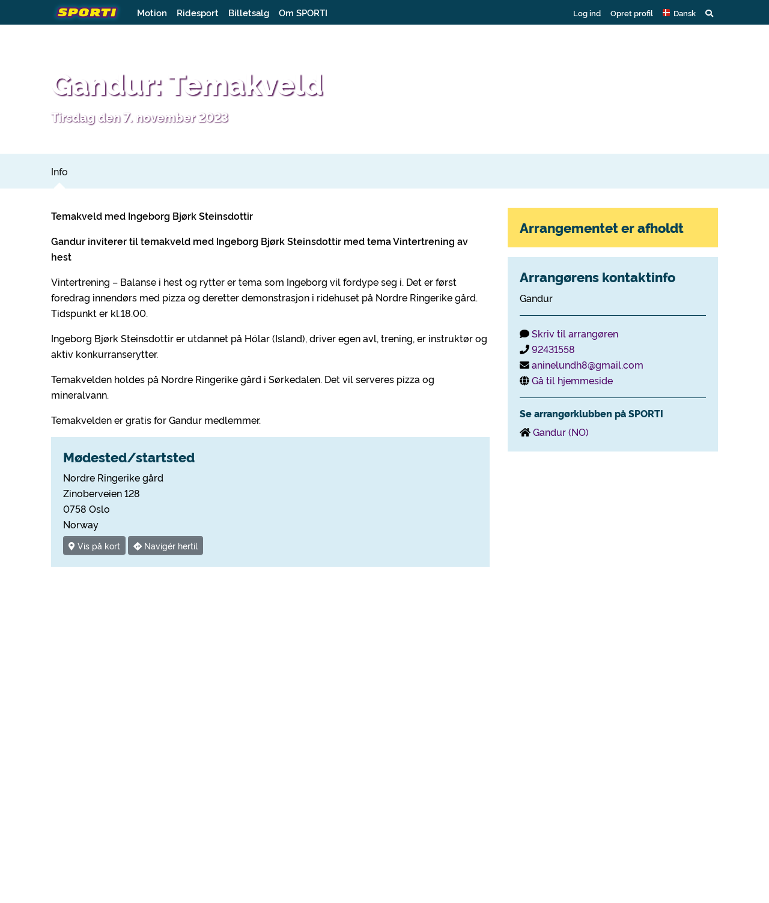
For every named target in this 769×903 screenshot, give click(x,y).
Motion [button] (152, 12)
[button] (679, 12)
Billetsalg (248, 12)
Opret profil (631, 12)
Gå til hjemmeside (572, 380)
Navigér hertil (165, 545)
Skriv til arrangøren (575, 333)
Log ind (587, 12)
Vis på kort (94, 545)
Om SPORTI (303, 12)
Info (59, 171)
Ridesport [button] (198, 12)
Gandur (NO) (561, 431)
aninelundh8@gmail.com (587, 364)
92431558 (553, 348)
